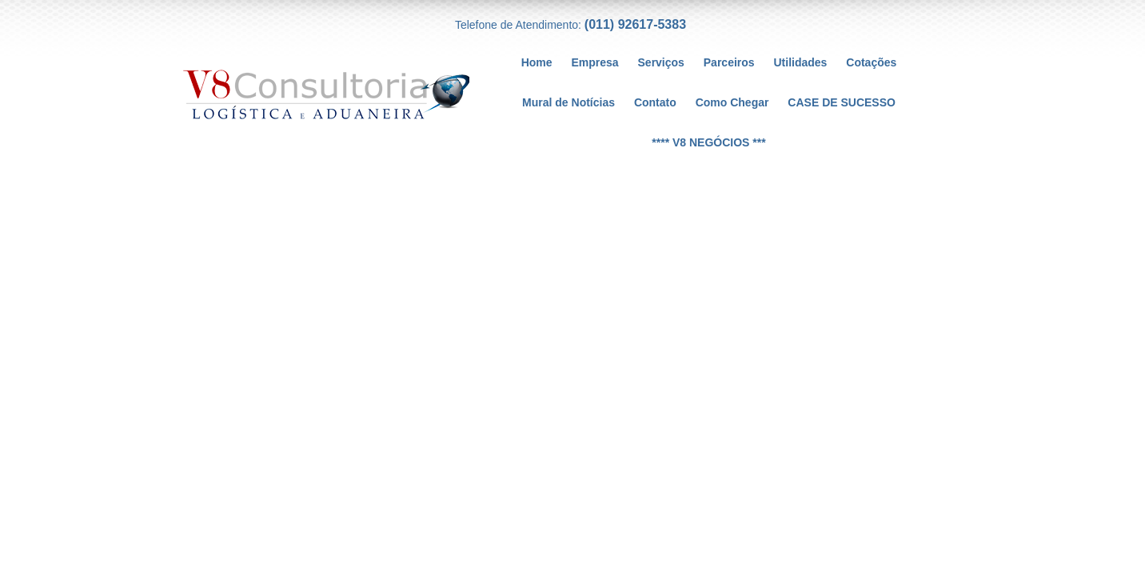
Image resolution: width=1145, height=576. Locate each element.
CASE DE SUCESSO (842, 102)
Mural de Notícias (568, 102)
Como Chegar (732, 102)
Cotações (871, 62)
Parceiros (729, 62)
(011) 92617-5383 (635, 24)
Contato (655, 102)
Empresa (594, 62)
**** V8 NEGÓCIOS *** (708, 142)
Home (537, 62)
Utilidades (801, 62)
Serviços (661, 62)
